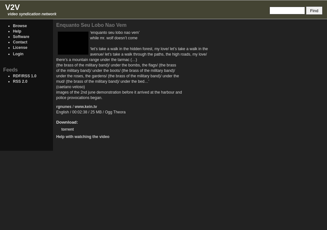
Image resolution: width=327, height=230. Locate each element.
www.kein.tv (86, 106)
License (20, 47)
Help (17, 31)
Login (18, 54)
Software (21, 36)
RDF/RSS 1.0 (24, 76)
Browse (20, 26)
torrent (67, 129)
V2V (12, 7)
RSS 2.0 (20, 81)
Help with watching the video (83, 136)
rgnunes (64, 106)
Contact (20, 42)
